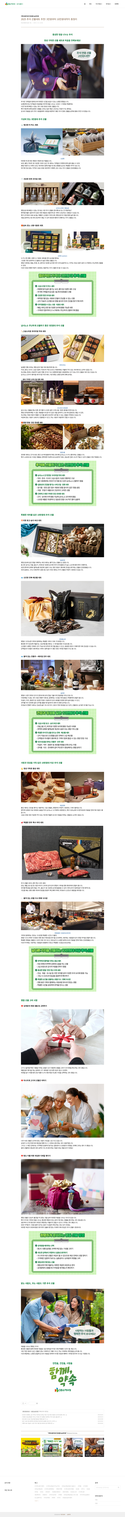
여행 (60, 1495)
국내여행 (47, 1498)
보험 (78, 1489)
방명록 (117, 4)
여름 (80, 1486)
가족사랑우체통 (69, 1489)
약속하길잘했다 (85, 1495)
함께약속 (37, 1495)
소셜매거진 (38, 1498)
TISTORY (63, 1514)
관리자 (69, 1514)
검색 (118, 1487)
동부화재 (65, 1492)
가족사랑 (82, 1492)
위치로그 (108, 4)
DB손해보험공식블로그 (69, 1486)
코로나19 (74, 1492)
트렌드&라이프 (34, 1411)
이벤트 (86, 1486)
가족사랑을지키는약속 (53, 1486)
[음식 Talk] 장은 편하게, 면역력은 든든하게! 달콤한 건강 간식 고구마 (38, 1421)
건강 (42, 1492)
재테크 (45, 1495)
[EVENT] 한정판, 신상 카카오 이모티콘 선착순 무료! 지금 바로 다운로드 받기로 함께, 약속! (43, 1415)
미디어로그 (99, 4)
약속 (59, 1498)
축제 (54, 1498)
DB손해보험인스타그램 (71, 1495)
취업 (36, 1492)
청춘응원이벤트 (67, 1498)
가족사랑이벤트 (39, 1486)
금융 (88, 1489)
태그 (90, 4)
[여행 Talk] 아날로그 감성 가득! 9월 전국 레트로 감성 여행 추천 (37, 1423)
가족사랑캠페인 (49, 1489)
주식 (83, 1489)
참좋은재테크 (56, 1492)
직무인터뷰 (53, 1495)
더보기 (36, 1501)
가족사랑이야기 (26, 1411)
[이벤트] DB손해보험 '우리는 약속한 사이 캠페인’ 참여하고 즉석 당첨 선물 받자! (41, 1417)
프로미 (48, 1492)
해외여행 (59, 1489)
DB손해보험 (38, 1489)
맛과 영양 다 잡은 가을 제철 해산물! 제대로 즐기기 (34, 1419)
